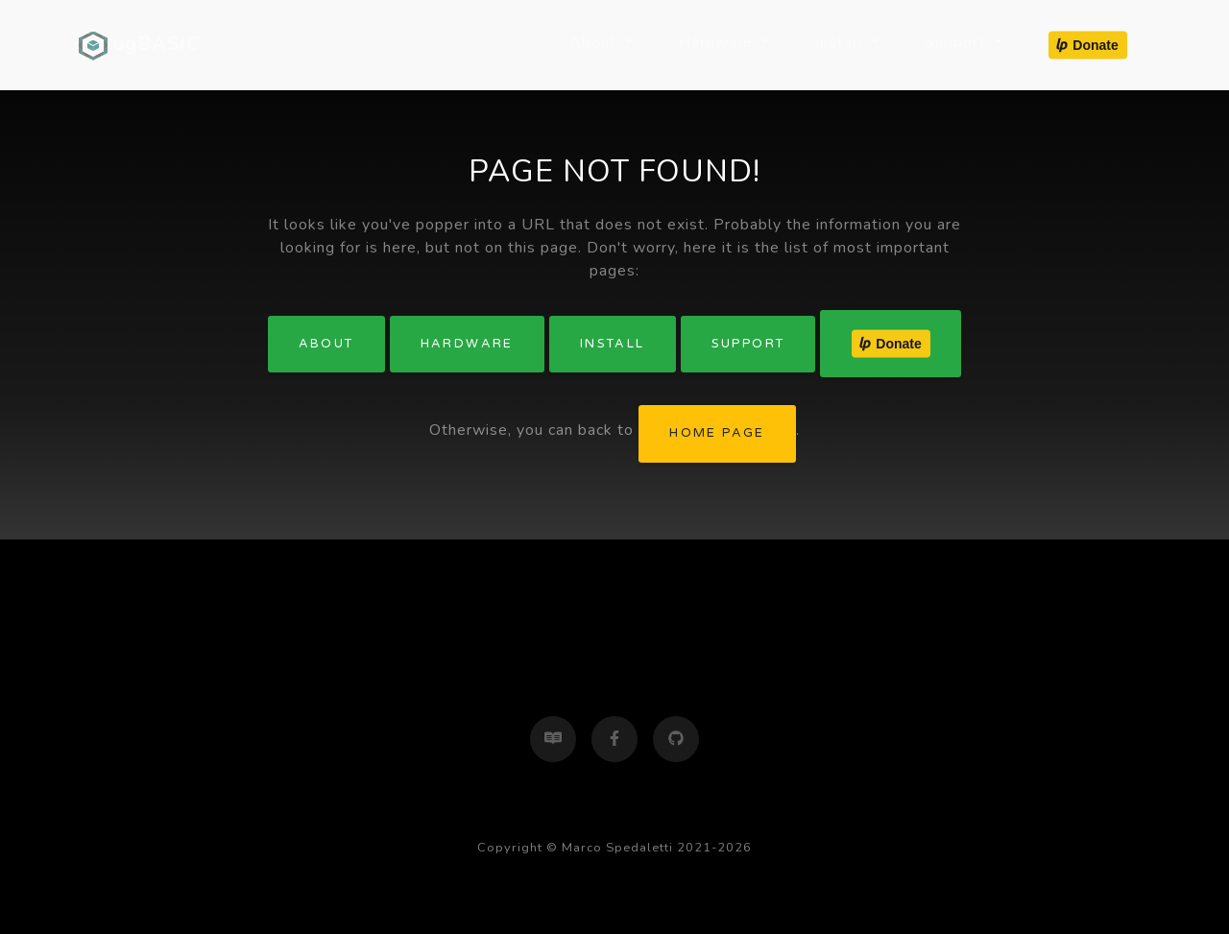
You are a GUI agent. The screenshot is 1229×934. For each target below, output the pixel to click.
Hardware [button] (718, 42)
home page (717, 433)
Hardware (467, 343)
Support (748, 343)
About (326, 343)
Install (612, 343)
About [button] (595, 42)
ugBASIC (139, 45)
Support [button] (957, 42)
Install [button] (841, 42)
